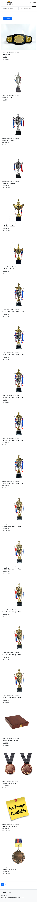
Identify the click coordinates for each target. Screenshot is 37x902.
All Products (7, 18)
